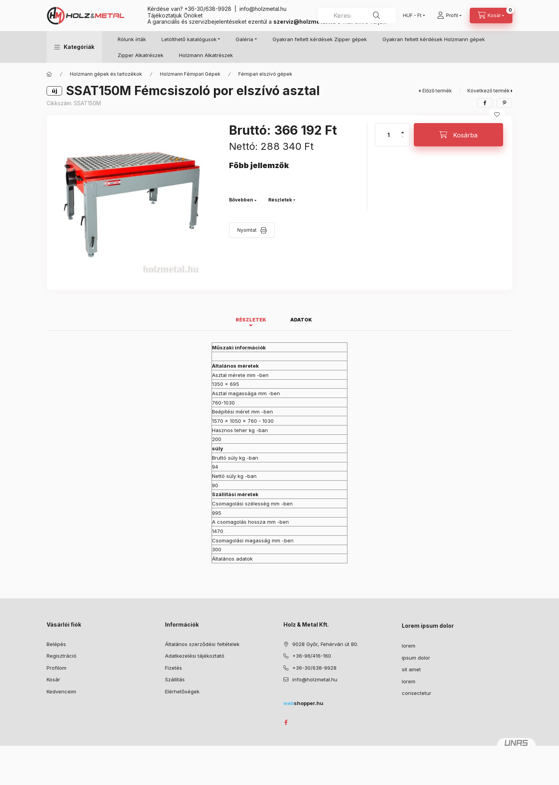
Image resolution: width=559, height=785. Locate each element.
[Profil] (449, 15)
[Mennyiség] (389, 134)
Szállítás (175, 679)
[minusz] (402, 140)
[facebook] (485, 103)
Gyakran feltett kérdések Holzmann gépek (433, 39)
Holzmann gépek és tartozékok (106, 74)
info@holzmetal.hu (263, 8)
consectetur (416, 693)
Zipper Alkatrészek (140, 55)
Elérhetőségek (182, 691)
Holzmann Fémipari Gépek (190, 74)
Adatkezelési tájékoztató (194, 656)
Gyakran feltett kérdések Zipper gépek (320, 39)
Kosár (53, 679)
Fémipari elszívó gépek (265, 74)
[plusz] (402, 129)
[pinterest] (504, 103)
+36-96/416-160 (311, 656)
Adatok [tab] (301, 320)
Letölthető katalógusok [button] (189, 39)
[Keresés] (376, 15)
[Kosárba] (458, 134)
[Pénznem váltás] (412, 15)
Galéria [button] (244, 39)
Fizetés (173, 668)
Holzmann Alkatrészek (206, 55)
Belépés (56, 644)
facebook (285, 722)
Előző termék (437, 91)
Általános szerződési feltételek (202, 644)
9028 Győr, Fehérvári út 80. (325, 644)
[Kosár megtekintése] (491, 15)
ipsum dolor (416, 658)
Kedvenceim (61, 691)
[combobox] (357, 15)
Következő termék (488, 91)
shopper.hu (303, 703)
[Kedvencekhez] (497, 114)
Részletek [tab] (251, 320)
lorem (408, 646)
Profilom (56, 668)
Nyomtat (247, 230)
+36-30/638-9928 (207, 8)
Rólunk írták (132, 39)
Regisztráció (61, 656)
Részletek (280, 200)
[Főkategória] (49, 74)
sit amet (411, 669)
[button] (74, 47)
